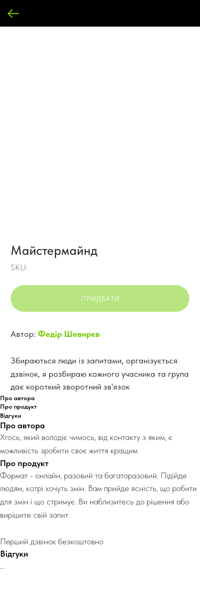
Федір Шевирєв (69, 334)
